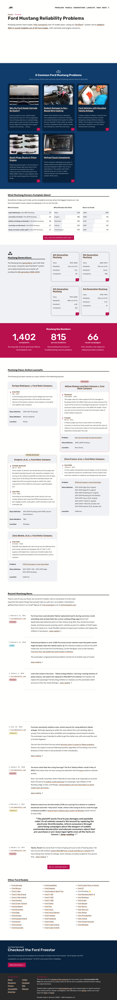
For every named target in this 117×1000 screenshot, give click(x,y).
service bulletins (58, 338)
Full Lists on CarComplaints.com (58, 238)
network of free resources (60, 979)
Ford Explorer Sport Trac (54, 891)
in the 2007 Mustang (21, 213)
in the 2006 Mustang (26, 221)
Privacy (11, 986)
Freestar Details (16, 965)
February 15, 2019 (18, 642)
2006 (85, 213)
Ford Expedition (51, 885)
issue (81, 770)
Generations (79, 8)
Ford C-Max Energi (19, 894)
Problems (59, 8)
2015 (85, 230)
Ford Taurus (82, 906)
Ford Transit (82, 919)
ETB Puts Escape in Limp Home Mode (88, 482)
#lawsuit (13, 733)
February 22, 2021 (18, 616)
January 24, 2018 (18, 767)
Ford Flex (48, 906)
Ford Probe (82, 900)
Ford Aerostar (17, 885)
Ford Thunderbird (84, 916)
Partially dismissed (19, 466)
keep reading (55, 631)
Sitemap (25, 989)
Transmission (59, 230)
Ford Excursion (17, 928)
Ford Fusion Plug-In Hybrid (88, 885)
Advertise (11, 992)
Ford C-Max (16, 891)
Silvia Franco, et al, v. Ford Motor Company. (84, 459)
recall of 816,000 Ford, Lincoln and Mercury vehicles (71, 851)
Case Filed (16, 392)
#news (12, 646)
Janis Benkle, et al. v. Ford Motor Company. (32, 535)
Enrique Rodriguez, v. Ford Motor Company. (32, 386)
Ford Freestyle (50, 919)
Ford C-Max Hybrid (19, 897)
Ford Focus (49, 910)
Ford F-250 (49, 897)
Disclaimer (12, 983)
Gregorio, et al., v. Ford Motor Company (32, 459)
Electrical (57, 221)
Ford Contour (17, 900)
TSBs (98, 8)
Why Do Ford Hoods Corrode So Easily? (88, 438)
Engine (56, 217)
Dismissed (68, 394)
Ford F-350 (49, 900)
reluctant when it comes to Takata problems (77, 745)
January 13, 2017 (18, 847)
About (10, 980)
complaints (24, 338)
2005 (85, 217)
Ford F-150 (49, 894)
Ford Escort (16, 922)
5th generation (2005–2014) (29, 272)
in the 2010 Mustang (24, 225)
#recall (13, 622)
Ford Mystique (83, 897)
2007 (85, 225)
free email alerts (48, 605)
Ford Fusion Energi (52, 925)
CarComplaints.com (24, 350)
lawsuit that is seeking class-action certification (66, 811)
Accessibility (13, 989)
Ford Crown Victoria (19, 903)
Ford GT (81, 888)
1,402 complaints (40, 25)
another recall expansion (55, 782)
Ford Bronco (16, 888)
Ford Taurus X (83, 910)
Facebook (25, 983)
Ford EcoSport (17, 906)
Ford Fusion (49, 922)
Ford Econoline (17, 910)
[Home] (10, 8)
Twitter (24, 980)
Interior (56, 225)
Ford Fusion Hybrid (52, 928)
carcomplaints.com (18, 619)
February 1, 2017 (18, 804)
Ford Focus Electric (52, 913)
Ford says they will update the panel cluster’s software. (52, 652)
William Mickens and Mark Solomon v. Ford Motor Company (84, 387)
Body (56, 213)
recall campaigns (93, 338)
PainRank (79, 25)
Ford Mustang (83, 891)
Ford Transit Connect (86, 922)
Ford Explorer (50, 888)
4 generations (26, 263)
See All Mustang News (58, 867)
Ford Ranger (82, 903)
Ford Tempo (82, 913)
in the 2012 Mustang (23, 217)
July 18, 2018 (16, 727)
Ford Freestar (50, 916)
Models (68, 8)
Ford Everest (17, 925)
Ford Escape (16, 916)
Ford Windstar (83, 925)
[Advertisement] (58, 47)
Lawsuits (91, 8)
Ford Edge (16, 913)
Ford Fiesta (49, 903)
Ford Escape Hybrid (19, 919)
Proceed (67, 418)
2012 (84, 221)
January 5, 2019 (17, 673)
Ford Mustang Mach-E (86, 894)
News (104, 8)
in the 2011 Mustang (26, 230)
